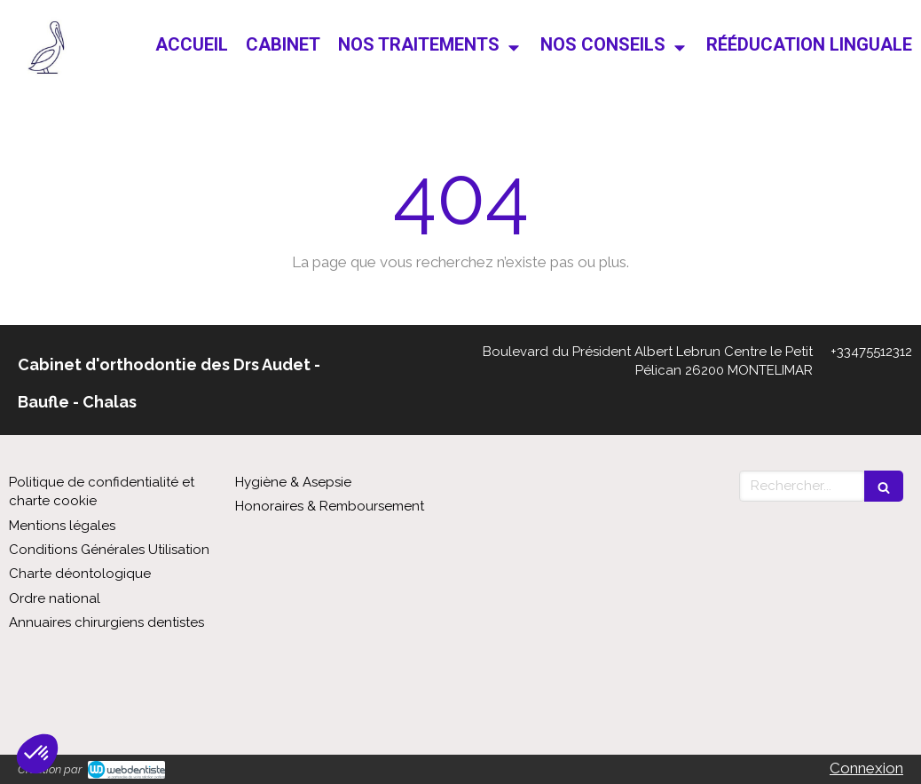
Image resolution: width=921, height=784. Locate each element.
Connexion (866, 768)
